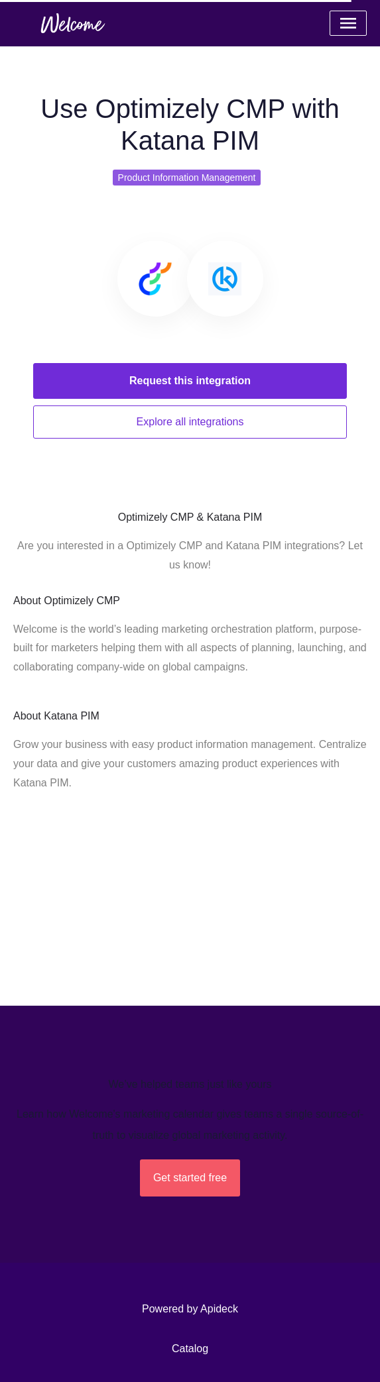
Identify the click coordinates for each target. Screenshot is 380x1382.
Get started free (190, 1177)
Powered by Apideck (190, 1308)
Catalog (190, 1348)
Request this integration (190, 380)
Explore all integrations (190, 421)
